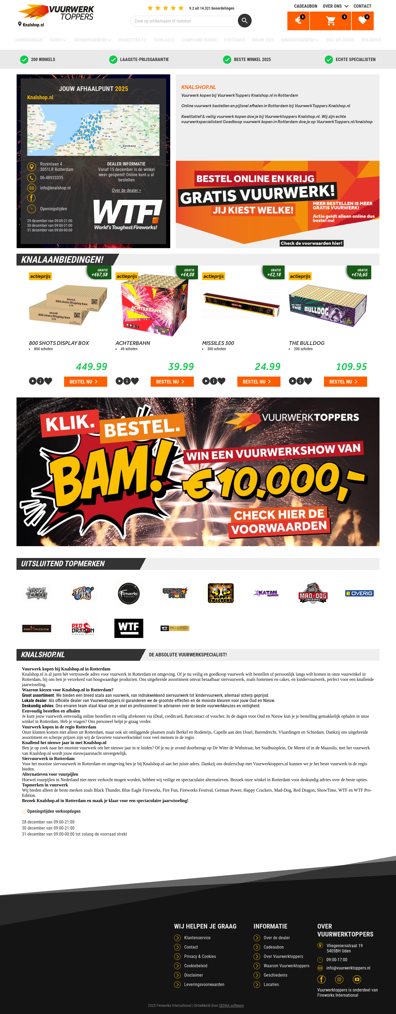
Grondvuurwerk (90, 40)
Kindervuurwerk (298, 40)
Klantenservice (197, 937)
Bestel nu (83, 382)
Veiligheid (371, 40)
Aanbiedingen (29, 40)
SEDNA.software (231, 1005)
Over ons (332, 6)
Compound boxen (199, 40)
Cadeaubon (305, 6)
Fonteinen (234, 40)
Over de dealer (277, 937)
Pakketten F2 (132, 40)
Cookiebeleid (195, 965)
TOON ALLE (163, 40)
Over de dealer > (126, 190)
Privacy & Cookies (200, 956)
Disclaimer (193, 975)
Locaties (271, 984)
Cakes (56, 40)
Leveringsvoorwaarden (204, 984)
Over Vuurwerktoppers (283, 956)
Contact (363, 6)
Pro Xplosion (340, 40)
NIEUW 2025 (263, 40)
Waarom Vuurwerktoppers (286, 965)
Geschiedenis (275, 975)
